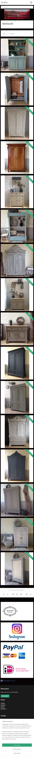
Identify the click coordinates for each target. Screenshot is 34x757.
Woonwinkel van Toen (8, 681)
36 (13, 594)
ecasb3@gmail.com (8, 721)
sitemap (7, 753)
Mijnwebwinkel (30, 753)
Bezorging (3, 708)
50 (27, 594)
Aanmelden (5, 696)
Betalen (3, 707)
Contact (3, 703)
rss (10, 753)
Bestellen (3, 705)
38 (21, 594)
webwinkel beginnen (16, 753)
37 (17, 594)
